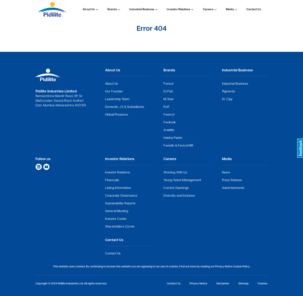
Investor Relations (117, 172)
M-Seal (168, 99)
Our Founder (114, 91)
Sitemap (243, 283)
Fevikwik (169, 122)
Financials (112, 180)
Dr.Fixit (168, 91)
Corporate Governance (121, 195)
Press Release (232, 180)
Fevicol (168, 83)
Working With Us (175, 172)
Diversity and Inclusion (179, 195)
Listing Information (118, 188)
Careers (208, 9)
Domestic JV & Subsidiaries (124, 107)
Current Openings (176, 188)
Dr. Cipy (227, 99)
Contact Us (113, 253)
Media (230, 9)
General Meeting (116, 211)
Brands (112, 9)
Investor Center (116, 219)
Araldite (168, 130)
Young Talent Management (182, 180)
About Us (111, 83)
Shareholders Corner (120, 226)
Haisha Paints (172, 138)
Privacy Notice (198, 283)
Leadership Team (117, 99)
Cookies (262, 283)
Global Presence (116, 114)
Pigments (228, 91)
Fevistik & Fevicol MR (178, 145)
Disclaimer (222, 283)
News (226, 172)
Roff (166, 107)
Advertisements (233, 188)
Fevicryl (168, 114)
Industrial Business (235, 83)
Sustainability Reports (120, 203)
